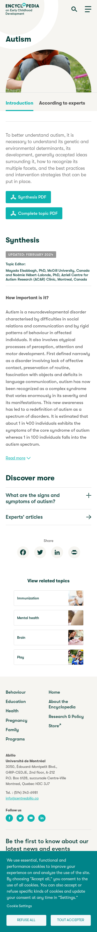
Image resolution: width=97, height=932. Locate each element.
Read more (18, 458)
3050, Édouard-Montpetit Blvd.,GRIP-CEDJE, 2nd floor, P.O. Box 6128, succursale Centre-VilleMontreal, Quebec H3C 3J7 (36, 775)
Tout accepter (70, 920)
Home (54, 692)
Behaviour (16, 692)
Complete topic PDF (34, 213)
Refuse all (26, 920)
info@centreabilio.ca (22, 798)
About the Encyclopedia (62, 704)
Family (12, 729)
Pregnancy (16, 720)
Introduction (19, 103)
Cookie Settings (19, 906)
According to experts (62, 103)
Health (12, 710)
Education (16, 701)
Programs (15, 739)
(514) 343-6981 (26, 792)
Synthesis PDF (28, 197)
